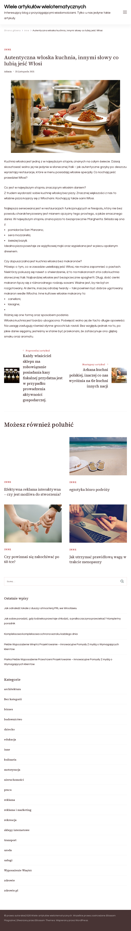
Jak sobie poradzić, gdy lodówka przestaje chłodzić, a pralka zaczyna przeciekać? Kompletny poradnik (62, 621)
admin (8, 71)
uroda (8, 850)
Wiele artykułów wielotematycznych (45, 6)
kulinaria (10, 759)
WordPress (81, 920)
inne (7, 49)
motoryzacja (12, 769)
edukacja (10, 739)
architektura (12, 689)
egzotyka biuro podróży (89, 489)
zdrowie (9, 880)
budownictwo (13, 719)
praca (8, 790)
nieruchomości (14, 780)
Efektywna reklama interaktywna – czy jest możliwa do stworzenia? (32, 492)
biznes (8, 709)
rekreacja (10, 820)
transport (10, 840)
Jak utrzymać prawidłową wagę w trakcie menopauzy (97, 559)
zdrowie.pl (11, 890)
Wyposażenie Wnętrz (18, 870)
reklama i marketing (17, 810)
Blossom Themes (45, 920)
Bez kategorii (13, 699)
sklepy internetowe (17, 830)
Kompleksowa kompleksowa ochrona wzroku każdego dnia (41, 634)
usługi (8, 860)
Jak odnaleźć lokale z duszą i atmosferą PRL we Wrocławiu (40, 608)
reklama (9, 800)
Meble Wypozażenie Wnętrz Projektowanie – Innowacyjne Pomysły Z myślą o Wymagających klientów (61, 647)
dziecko (9, 729)
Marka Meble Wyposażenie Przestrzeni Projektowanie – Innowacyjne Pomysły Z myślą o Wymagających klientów (58, 662)
